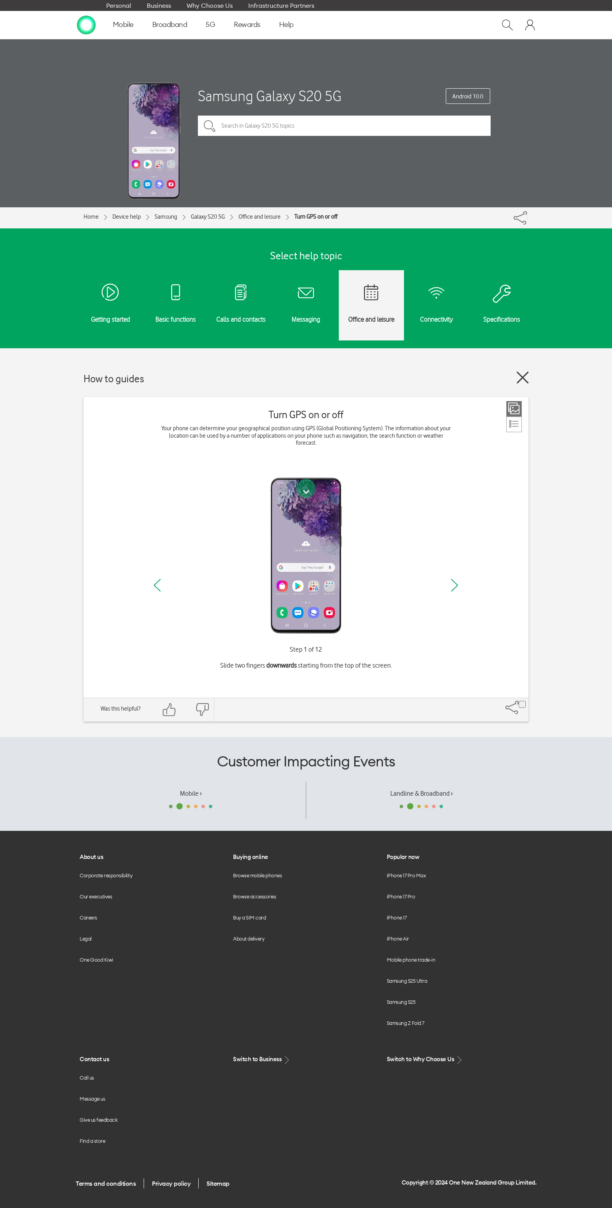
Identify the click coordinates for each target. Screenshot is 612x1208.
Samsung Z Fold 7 (405, 1023)
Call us (87, 1077)
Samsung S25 (401, 1002)
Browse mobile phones (257, 875)
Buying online (250, 857)
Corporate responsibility (106, 875)
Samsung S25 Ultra (407, 981)
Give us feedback (98, 1120)
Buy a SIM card (249, 917)
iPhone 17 (397, 917)
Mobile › (191, 793)
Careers (88, 917)
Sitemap (218, 1183)
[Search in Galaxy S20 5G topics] (344, 126)
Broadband (169, 24)
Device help (126, 216)
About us (91, 857)
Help (286, 24)
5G (210, 24)
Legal (86, 938)
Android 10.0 (467, 96)
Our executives (96, 896)
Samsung (166, 216)
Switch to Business (262, 1059)
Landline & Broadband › (421, 793)
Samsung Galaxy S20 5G (270, 96)
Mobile (123, 24)
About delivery (248, 938)
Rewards (247, 24)
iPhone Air (398, 938)
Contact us (94, 1059)
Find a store (92, 1141)
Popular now (403, 857)
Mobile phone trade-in (411, 960)
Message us (92, 1099)
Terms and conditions (106, 1183)
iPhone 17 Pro (401, 896)
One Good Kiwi (96, 960)
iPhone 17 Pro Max (406, 875)
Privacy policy (171, 1183)
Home (91, 216)
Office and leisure (259, 216)
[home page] (86, 25)
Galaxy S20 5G (208, 216)
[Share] (527, 216)
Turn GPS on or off (315, 216)
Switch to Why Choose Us (425, 1059)
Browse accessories (254, 896)
